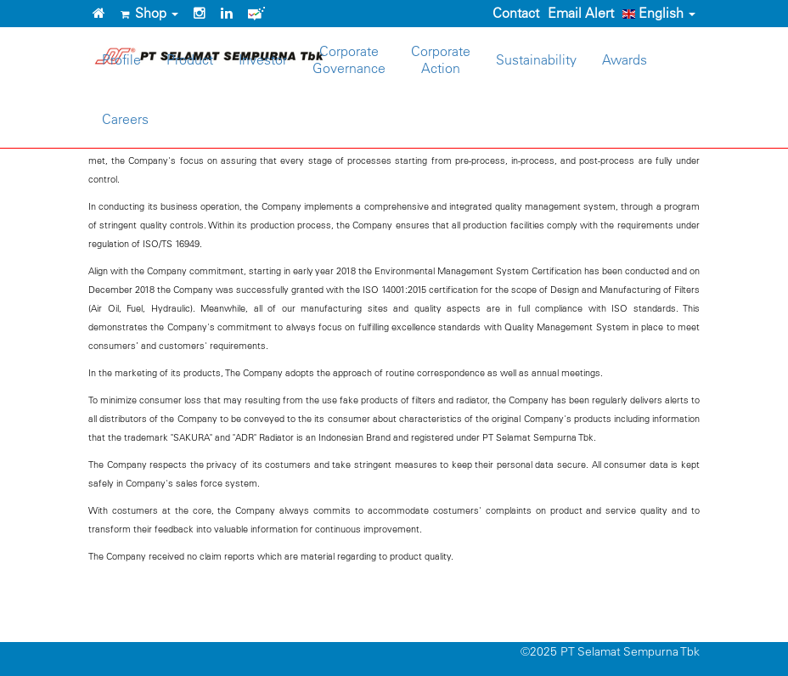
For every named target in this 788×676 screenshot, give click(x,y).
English (658, 12)
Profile (121, 59)
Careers (125, 118)
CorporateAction (440, 59)
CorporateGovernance (349, 59)
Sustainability (536, 59)
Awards (624, 59)
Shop (149, 12)
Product (189, 59)
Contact (515, 12)
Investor (263, 59)
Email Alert (581, 12)
